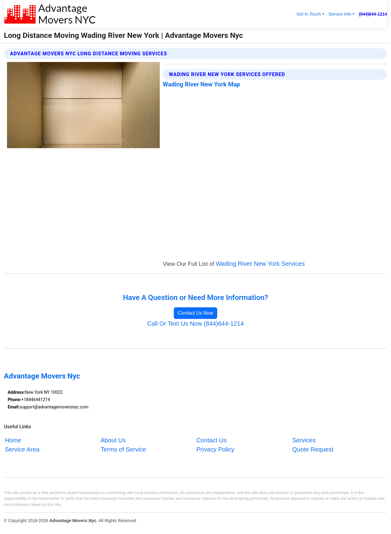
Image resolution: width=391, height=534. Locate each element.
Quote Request (312, 449)
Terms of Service (123, 449)
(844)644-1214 (373, 14)
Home (13, 440)
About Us (113, 440)
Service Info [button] (339, 14)
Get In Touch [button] (308, 14)
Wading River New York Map (201, 84)
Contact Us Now (195, 313)
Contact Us (211, 440)
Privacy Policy (215, 449)
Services (304, 440)
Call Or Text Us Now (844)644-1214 (195, 323)
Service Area (22, 449)
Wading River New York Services (260, 263)
